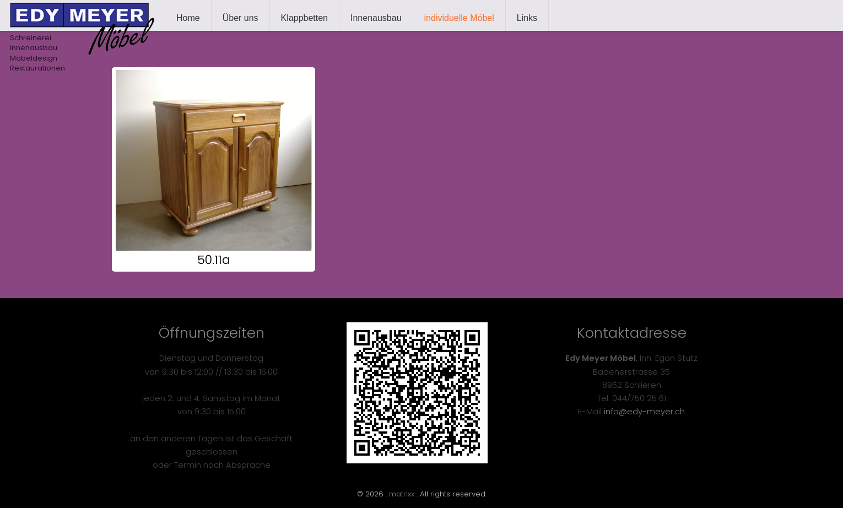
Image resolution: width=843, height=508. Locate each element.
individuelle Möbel (459, 18)
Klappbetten (304, 18)
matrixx (401, 494)
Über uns (240, 18)
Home (188, 18)
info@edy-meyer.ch (644, 411)
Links (527, 18)
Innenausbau (376, 18)
